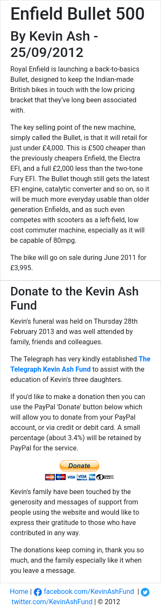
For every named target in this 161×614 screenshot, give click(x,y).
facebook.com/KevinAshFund (83, 591)
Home (19, 591)
